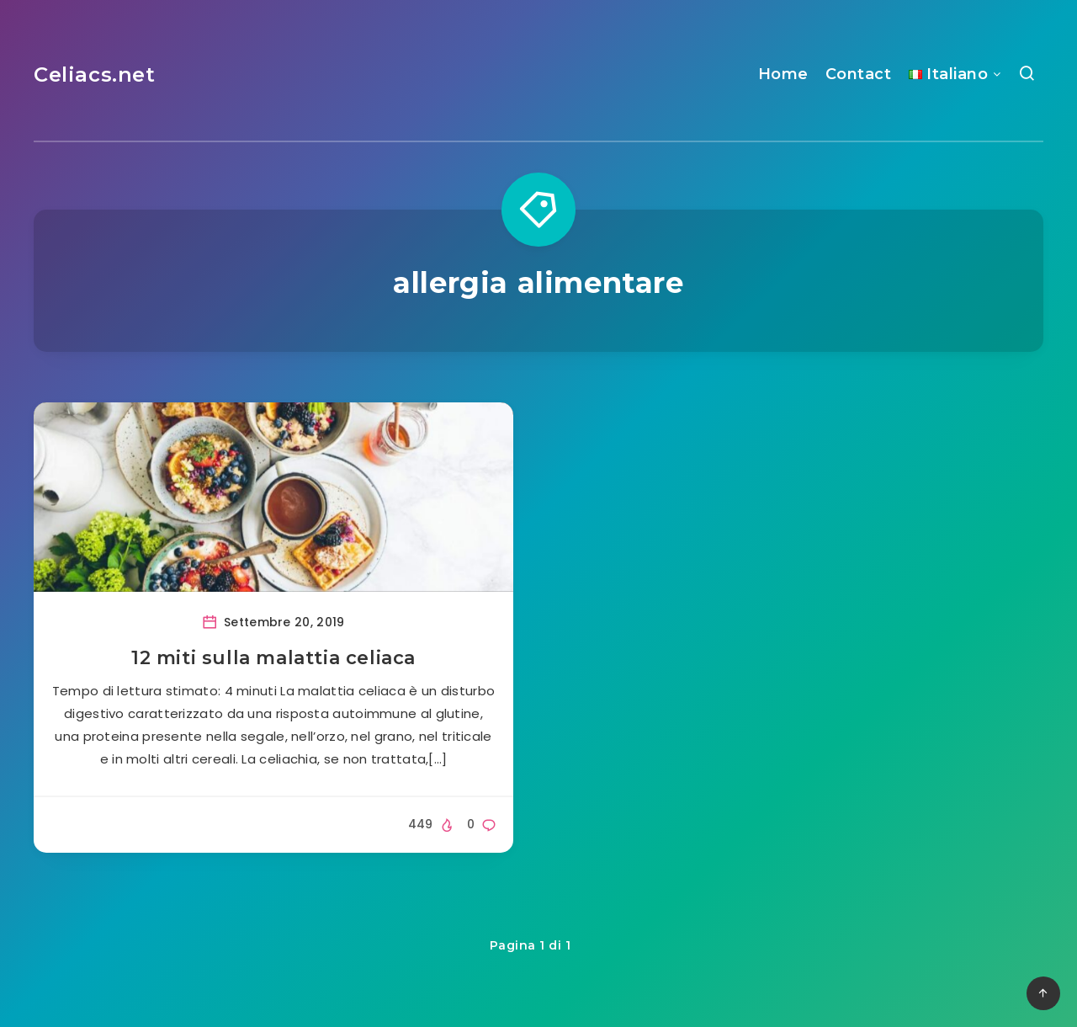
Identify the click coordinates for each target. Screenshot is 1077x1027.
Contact (858, 74)
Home (783, 74)
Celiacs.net (95, 74)
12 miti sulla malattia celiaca (273, 658)
